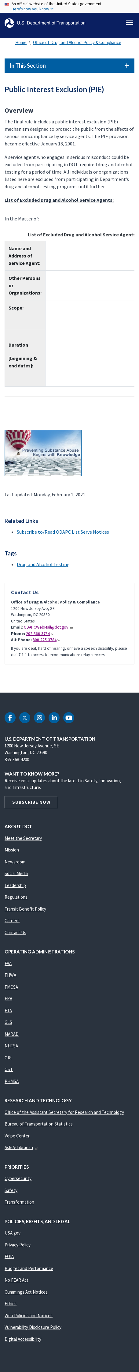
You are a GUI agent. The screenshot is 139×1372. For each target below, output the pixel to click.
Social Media (16, 873)
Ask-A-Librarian (21, 1147)
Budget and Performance (29, 1268)
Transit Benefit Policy (25, 909)
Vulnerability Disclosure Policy (33, 1327)
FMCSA (11, 987)
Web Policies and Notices (29, 1315)
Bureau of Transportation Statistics (39, 1124)
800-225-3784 (46, 639)
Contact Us (15, 932)
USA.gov (12, 1233)
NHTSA (11, 1046)
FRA (8, 999)
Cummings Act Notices (26, 1292)
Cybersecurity (18, 1178)
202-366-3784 (39, 633)
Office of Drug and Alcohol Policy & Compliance (77, 42)
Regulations (16, 897)
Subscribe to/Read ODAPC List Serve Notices (63, 532)
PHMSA (12, 1081)
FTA (8, 1010)
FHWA (10, 975)
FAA (8, 963)
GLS (8, 1022)
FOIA (9, 1256)
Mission (12, 850)
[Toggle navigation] (129, 22)
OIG (8, 1058)
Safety (11, 1190)
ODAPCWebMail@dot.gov (48, 627)
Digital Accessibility (23, 1339)
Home (21, 42)
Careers (12, 920)
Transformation (19, 1202)
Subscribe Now (31, 802)
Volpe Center (17, 1136)
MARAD (12, 1034)
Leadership (15, 885)
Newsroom (15, 862)
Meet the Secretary (23, 838)
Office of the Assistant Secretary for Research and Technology (64, 1112)
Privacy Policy (18, 1245)
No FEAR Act (16, 1280)
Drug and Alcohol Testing (43, 564)
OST (9, 1069)
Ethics (10, 1303)
